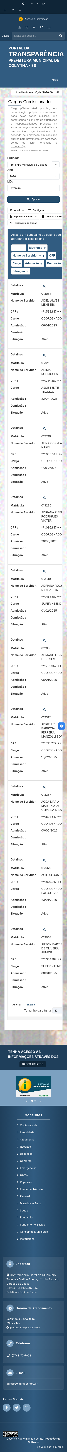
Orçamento (27, 1139)
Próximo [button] (30, 1004)
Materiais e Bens (30, 1203)
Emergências (28, 1168)
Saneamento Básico (32, 1224)
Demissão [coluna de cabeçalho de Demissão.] (54, 263)
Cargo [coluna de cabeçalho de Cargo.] (17, 263)
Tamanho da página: (38, 1010)
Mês (10, 181)
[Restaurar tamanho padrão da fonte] (37, 3)
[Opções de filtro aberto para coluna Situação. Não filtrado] (27, 271)
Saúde (24, 1210)
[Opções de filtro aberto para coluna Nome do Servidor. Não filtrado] (40, 256)
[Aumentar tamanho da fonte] (43, 3)
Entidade (13, 158)
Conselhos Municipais (34, 1231)
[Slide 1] (32, 1101)
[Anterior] (26, 1101)
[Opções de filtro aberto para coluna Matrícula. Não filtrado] (44, 248)
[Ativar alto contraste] (23, 4)
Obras (24, 1175)
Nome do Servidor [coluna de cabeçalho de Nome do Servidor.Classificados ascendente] (25, 255)
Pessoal (25, 1196)
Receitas (25, 1146)
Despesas (26, 1153)
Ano (10, 169)
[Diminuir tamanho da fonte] (32, 3)
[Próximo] (41, 1101)
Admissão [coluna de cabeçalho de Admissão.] (32, 263)
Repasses (26, 1182)
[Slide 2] (35, 1101)
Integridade (27, 1132)
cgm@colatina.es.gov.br (22, 1383)
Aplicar (33, 199)
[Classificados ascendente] (43, 256)
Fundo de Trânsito (31, 1189)
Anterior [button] (17, 1004)
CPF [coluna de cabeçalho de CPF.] (52, 255)
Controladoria (28, 1125)
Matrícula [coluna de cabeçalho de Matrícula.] (35, 247)
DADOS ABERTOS (32, 1064)
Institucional (27, 1238)
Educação (26, 1217)
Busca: (5, 35)
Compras (25, 1161)
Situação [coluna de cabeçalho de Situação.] (19, 271)
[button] (56, 164)
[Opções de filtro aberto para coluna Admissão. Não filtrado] (41, 263)
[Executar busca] (60, 35)
